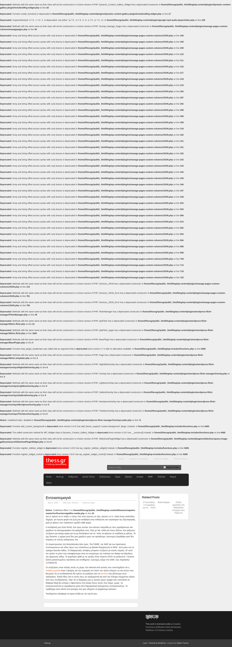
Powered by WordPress (157, 643)
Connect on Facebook (138, 459)
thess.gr (56, 462)
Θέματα (128, 477)
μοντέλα (104, 573)
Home (121, 459)
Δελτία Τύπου (88, 477)
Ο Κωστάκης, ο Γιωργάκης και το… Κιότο (149, 505)
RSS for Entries (180, 459)
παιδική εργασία (53, 570)
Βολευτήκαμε (164, 502)
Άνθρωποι (73, 477)
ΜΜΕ (150, 477)
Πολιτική (161, 477)
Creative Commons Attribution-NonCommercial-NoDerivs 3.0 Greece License (163, 627)
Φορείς (173, 477)
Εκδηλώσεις (104, 477)
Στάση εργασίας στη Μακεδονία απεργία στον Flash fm (178, 507)
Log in (145, 643)
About (48, 483)
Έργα (117, 477)
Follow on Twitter (161, 459)
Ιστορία (140, 477)
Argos (92, 503)
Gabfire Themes (182, 643)
